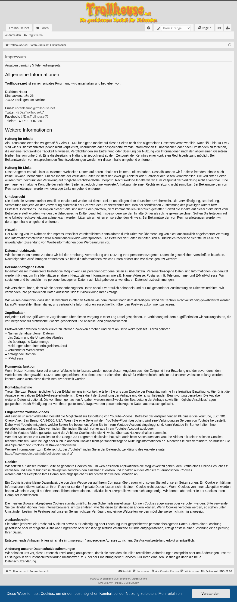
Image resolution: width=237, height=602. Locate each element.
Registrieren (35, 35)
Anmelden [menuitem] (220, 29)
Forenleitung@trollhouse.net (35, 108)
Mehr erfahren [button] (170, 594)
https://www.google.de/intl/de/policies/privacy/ (37, 453)
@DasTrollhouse (28, 112)
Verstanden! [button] (211, 594)
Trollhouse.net (19, 28)
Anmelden (14, 35)
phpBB (106, 578)
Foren (45, 28)
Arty (111, 583)
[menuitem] (148, 28)
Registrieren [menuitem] (228, 29)
